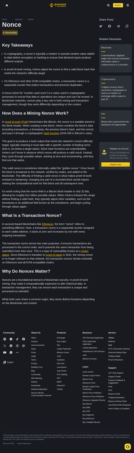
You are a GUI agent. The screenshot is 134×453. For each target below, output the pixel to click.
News (33, 349)
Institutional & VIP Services (94, 351)
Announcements (37, 345)
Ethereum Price (89, 383)
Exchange (61, 338)
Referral (111, 341)
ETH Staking (62, 374)
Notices (34, 382)
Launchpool (61, 367)
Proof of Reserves (115, 360)
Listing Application (90, 348)
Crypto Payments (64, 349)
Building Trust (36, 367)
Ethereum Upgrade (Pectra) (94, 400)
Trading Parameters (116, 398)
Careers (34, 341)
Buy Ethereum (88, 418)
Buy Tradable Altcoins (91, 422)
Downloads (35, 385)
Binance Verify (114, 394)
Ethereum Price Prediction (93, 396)
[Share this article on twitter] (100, 26)
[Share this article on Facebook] (109, 26)
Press (33, 352)
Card (59, 356)
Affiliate (111, 338)
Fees (110, 386)
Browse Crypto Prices (91, 375)
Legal (33, 356)
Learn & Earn (88, 372)
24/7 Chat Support (115, 373)
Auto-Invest (61, 371)
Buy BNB (86, 407)
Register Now (115, 164)
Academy (61, 360)
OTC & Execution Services (119, 349)
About (33, 338)
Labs (84, 355)
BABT (59, 382)
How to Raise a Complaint (119, 409)
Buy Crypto (61, 341)
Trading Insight (114, 356)
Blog (33, 371)
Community (35, 374)
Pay (58, 345)
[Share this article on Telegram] (118, 26)
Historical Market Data (117, 352)
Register (118, 5)
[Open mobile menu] (128, 5)
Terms (33, 360)
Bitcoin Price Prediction (92, 393)
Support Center (114, 377)
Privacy (34, 363)
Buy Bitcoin (87, 404)
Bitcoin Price (88, 379)
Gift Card (60, 363)
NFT (58, 378)
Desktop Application (39, 389)
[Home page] (57, 5)
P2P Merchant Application (93, 338)
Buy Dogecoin (88, 415)
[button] (127, 5)
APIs (110, 390)
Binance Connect (90, 359)
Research (61, 385)
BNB (110, 345)
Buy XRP (86, 411)
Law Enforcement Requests (119, 405)
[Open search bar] (107, 5)
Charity (60, 389)
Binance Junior (63, 352)
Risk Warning (36, 378)
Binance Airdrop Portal (117, 401)
